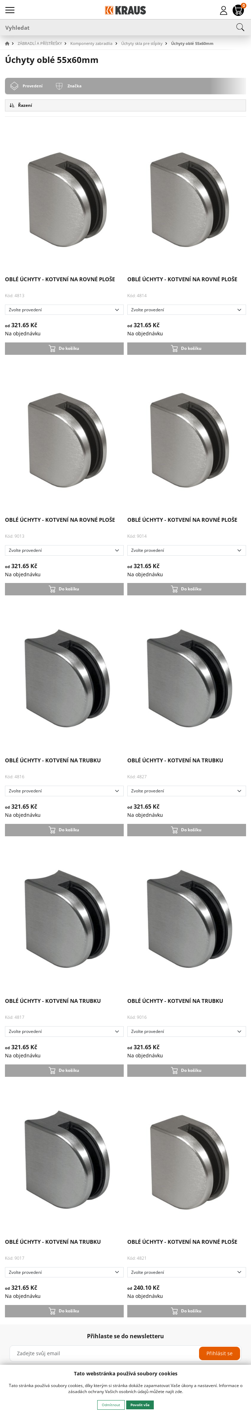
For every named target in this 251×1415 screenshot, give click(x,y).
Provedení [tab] (32, 85)
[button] (10, 44)
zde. (179, 1391)
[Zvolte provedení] (64, 310)
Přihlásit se (219, 1353)
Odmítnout (111, 1404)
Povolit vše (140, 1404)
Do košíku (69, 348)
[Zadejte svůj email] (125, 1353)
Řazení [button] (21, 105)
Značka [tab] (75, 85)
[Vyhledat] (125, 27)
